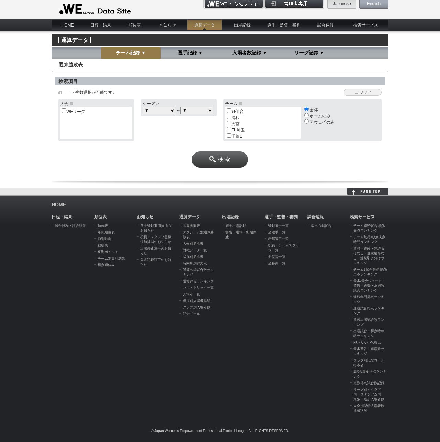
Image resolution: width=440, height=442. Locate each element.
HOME (68, 25)
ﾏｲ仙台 (237, 111)
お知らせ (168, 25)
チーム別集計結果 (111, 258)
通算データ (204, 25)
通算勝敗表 (191, 226)
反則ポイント (108, 252)
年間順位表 (106, 232)
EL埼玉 (238, 130)
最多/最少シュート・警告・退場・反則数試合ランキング (369, 285)
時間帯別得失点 (195, 263)
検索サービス (365, 25)
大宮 (235, 124)
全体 (311, 109)
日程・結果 (100, 25)
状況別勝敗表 (193, 257)
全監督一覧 (276, 257)
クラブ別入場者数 (196, 307)
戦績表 (103, 245)
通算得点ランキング (198, 281)
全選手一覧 (276, 232)
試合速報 (325, 25)
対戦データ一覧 (195, 250)
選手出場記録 (236, 226)
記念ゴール (191, 314)
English (374, 3)
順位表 (135, 25)
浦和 (235, 117)
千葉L (236, 136)
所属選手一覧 (278, 239)
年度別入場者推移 (196, 301)
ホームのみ (317, 116)
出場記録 (242, 25)
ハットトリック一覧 (198, 288)
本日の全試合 (321, 226)
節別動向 (104, 239)
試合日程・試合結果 (70, 226)
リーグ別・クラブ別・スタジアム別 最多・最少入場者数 (368, 394)
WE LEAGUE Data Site (94, 9)
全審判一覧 (276, 263)
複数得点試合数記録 (368, 383)
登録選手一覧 (278, 226)
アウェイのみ (319, 122)
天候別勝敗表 (193, 243)
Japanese (342, 3)
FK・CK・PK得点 (367, 342)
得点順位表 (106, 265)
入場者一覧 (191, 294)
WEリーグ (75, 111)
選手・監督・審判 (283, 25)
